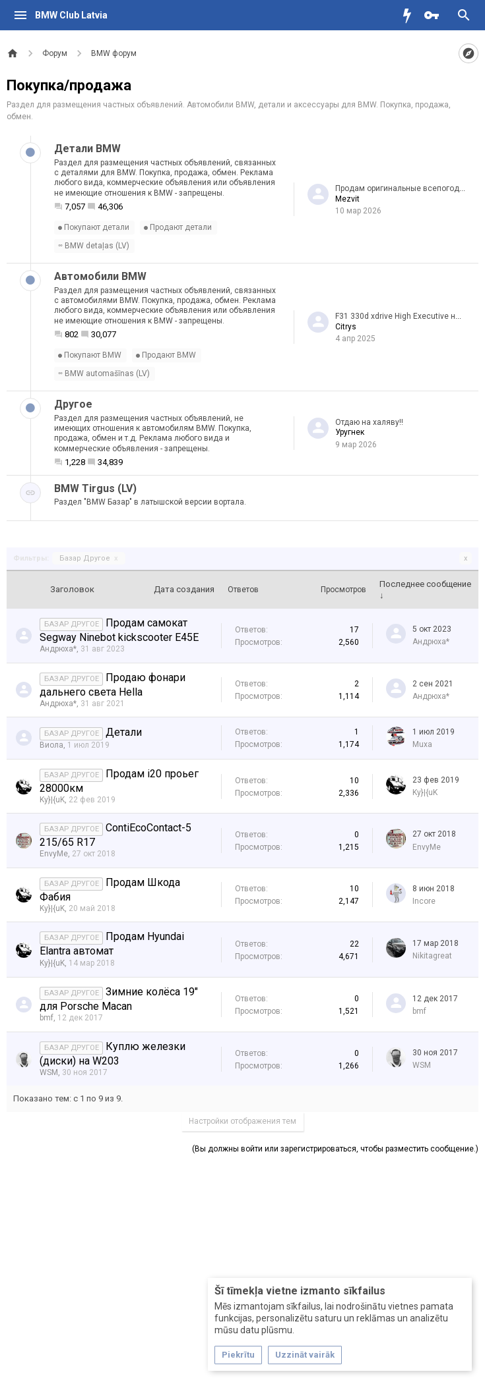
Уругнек (349, 432)
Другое (73, 404)
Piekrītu (238, 1355)
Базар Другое (88, 558)
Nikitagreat (432, 955)
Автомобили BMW (100, 276)
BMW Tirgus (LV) (95, 488)
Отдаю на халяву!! (369, 422)
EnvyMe (54, 853)
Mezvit (347, 199)
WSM (49, 1072)
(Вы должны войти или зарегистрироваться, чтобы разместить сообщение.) (335, 1148)
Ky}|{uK (52, 799)
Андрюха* (58, 648)
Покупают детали (93, 227)
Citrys (345, 326)
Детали (124, 732)
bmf (46, 1017)
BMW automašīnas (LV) (104, 373)
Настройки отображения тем (242, 1121)
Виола (51, 745)
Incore (424, 901)
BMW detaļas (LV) (93, 245)
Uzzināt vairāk (305, 1355)
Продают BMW (166, 355)
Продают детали (178, 227)
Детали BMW (87, 148)
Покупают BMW (89, 355)
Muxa (422, 744)
